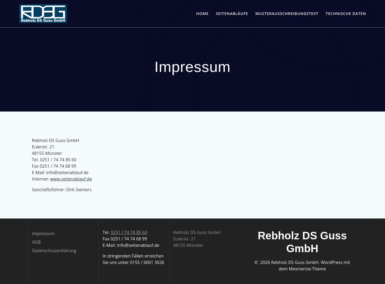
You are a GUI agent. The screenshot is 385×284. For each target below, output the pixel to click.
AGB (36, 242)
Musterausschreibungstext (286, 13)
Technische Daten (346, 13)
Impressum (43, 233)
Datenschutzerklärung (54, 251)
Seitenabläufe (232, 13)
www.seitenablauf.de (71, 179)
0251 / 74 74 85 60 (129, 232)
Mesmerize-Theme (307, 269)
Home (202, 13)
